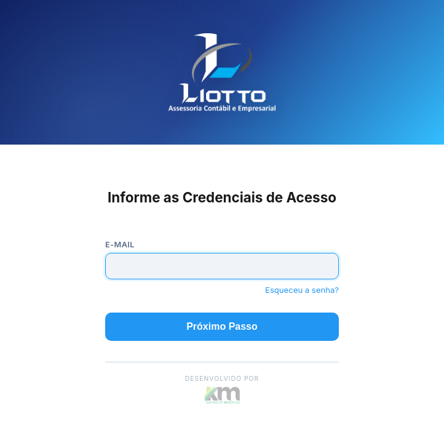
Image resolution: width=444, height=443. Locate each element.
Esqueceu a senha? (302, 290)
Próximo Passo (222, 326)
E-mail (120, 244)
